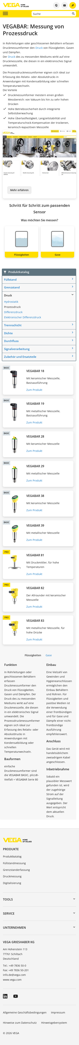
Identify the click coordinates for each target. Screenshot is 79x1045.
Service (8, 913)
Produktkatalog (12, 856)
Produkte (11, 849)
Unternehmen (14, 928)
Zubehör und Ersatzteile (20, 357)
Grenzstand (12, 287)
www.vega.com (12, 979)
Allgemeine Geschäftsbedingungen (25, 1012)
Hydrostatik (11, 301)
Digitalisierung (12, 883)
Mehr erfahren (19, 190)
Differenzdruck (13, 312)
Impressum (58, 1012)
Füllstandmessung (14, 863)
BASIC (6, 367)
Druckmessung (12, 876)
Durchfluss (11, 341)
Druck (39, 48)
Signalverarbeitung (16, 349)
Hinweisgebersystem (54, 1022)
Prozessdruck (12, 307)
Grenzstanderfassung (16, 870)
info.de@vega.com (14, 975)
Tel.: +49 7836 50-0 (14, 965)
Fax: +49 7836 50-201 (16, 970)
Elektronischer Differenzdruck (22, 317)
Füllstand (10, 279)
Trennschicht (13, 325)
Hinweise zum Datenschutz (20, 1022)
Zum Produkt (34, 390)
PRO (6, 552)
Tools (8, 899)
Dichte (8, 333)
